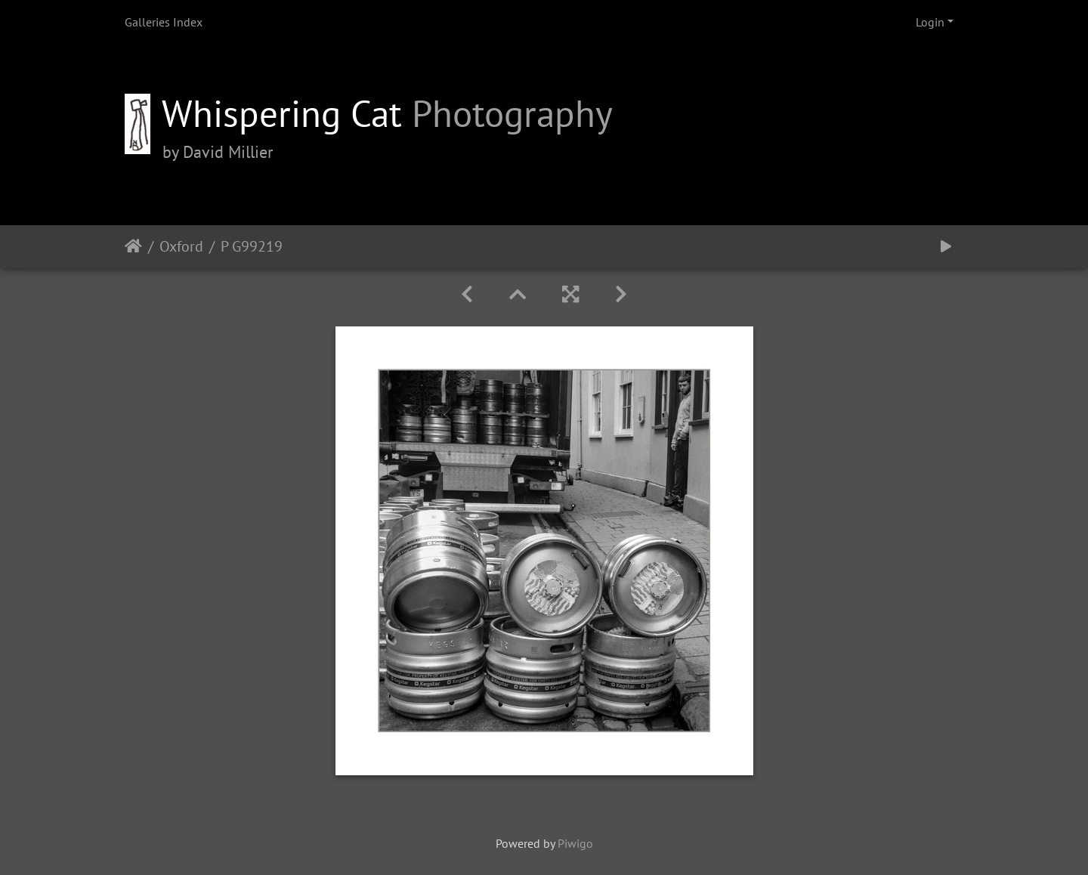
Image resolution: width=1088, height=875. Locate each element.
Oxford (181, 246)
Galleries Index (163, 21)
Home (133, 246)
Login (930, 21)
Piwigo (575, 843)
